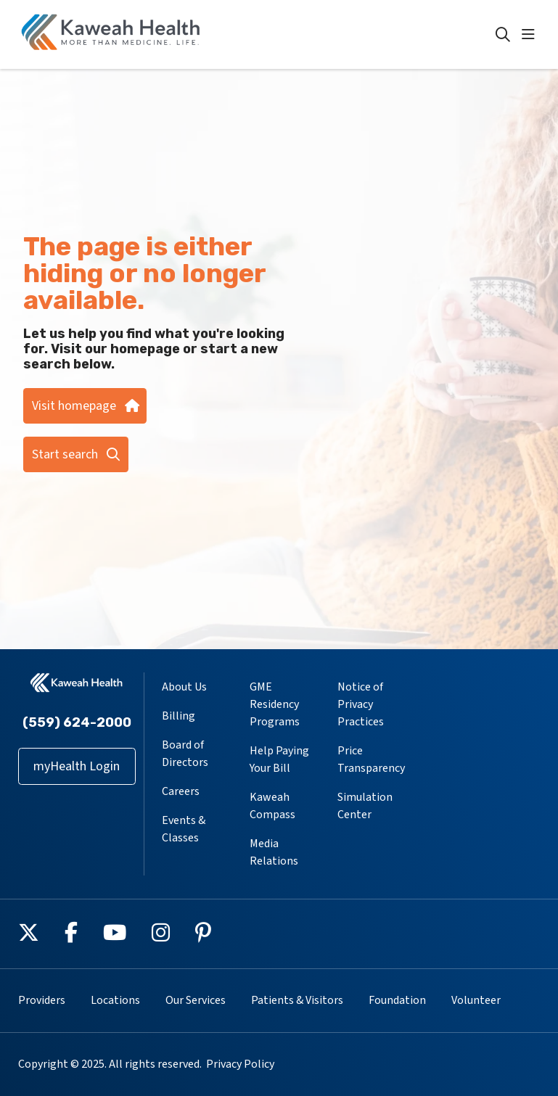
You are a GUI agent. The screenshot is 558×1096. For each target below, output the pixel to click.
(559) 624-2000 (76, 722)
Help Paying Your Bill (279, 759)
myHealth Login (76, 766)
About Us (184, 687)
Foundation (397, 1000)
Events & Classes (183, 829)
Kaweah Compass (272, 806)
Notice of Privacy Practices (360, 704)
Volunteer (476, 1000)
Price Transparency (371, 759)
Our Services (195, 1000)
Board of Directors (185, 753)
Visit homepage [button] (85, 406)
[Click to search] (503, 35)
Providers (41, 1000)
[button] (531, 35)
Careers (181, 791)
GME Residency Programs (275, 704)
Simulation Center (365, 806)
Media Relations (274, 852)
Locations (115, 1000)
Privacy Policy (240, 1064)
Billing (178, 716)
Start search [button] (76, 454)
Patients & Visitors (297, 1000)
